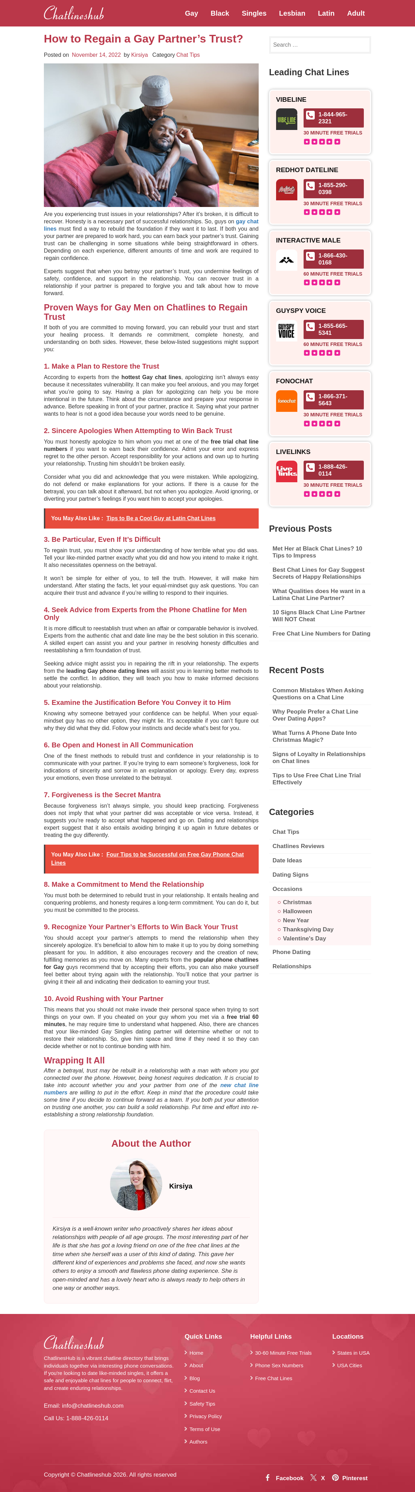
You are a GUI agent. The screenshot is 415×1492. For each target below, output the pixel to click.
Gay (191, 13)
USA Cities (349, 1365)
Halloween (297, 911)
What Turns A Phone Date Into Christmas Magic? (315, 736)
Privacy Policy (205, 1416)
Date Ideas (287, 860)
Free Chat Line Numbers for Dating (321, 633)
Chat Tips (188, 55)
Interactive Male (308, 240)
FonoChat (294, 381)
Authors (198, 1442)
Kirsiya (139, 55)
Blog (194, 1378)
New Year (296, 920)
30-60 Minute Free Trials (283, 1353)
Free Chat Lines (273, 1378)
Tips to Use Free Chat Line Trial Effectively (317, 779)
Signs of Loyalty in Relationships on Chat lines (319, 757)
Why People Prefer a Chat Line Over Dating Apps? (316, 715)
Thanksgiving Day (308, 929)
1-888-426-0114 (333, 470)
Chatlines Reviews (298, 846)
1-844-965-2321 (333, 118)
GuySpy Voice (301, 310)
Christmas (297, 902)
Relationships (292, 966)
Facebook (290, 1478)
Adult (356, 13)
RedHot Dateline (307, 170)
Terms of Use (204, 1429)
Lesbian (292, 13)
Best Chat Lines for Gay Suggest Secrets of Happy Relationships (319, 573)
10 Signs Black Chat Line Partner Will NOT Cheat (319, 616)
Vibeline (291, 99)
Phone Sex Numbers (279, 1365)
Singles (254, 13)
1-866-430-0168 (333, 259)
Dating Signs (291, 874)
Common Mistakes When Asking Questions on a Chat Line (318, 694)
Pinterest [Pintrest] (355, 1478)
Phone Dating (292, 952)
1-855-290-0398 (333, 188)
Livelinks (293, 451)
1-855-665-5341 (333, 329)
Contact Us (202, 1391)
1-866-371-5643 (333, 400)
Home (196, 1353)
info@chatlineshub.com (93, 1405)
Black (220, 13)
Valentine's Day (304, 938)
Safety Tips (202, 1404)
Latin (326, 13)
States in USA (353, 1353)
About (196, 1365)
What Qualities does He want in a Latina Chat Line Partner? (319, 594)
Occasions (288, 889)
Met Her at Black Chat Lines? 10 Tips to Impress (317, 552)
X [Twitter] (323, 1478)
